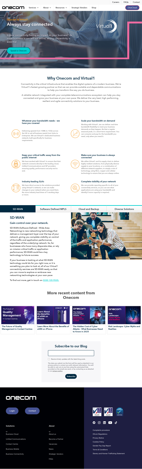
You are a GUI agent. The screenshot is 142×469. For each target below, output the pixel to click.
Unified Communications (16, 439)
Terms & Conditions (100, 450)
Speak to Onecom (19, 51)
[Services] (34, 7)
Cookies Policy (98, 442)
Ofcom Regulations (100, 434)
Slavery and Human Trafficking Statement (109, 454)
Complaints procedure (101, 430)
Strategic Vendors (79, 7)
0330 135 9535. (51, 280)
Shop (94, 7)
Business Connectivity (15, 454)
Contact (136, 2)
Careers (115, 2)
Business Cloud (12, 434)
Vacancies (53, 444)
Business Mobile (12, 449)
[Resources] (61, 7)
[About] (47, 7)
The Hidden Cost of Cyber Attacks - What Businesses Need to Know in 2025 (88, 329)
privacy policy (57, 371)
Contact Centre (12, 444)
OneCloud (132, 7)
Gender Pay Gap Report (102, 446)
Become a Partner (56, 439)
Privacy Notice (98, 438)
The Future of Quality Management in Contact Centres (17, 327)
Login (12, 411)
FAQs (126, 2)
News (51, 449)
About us (52, 434)
